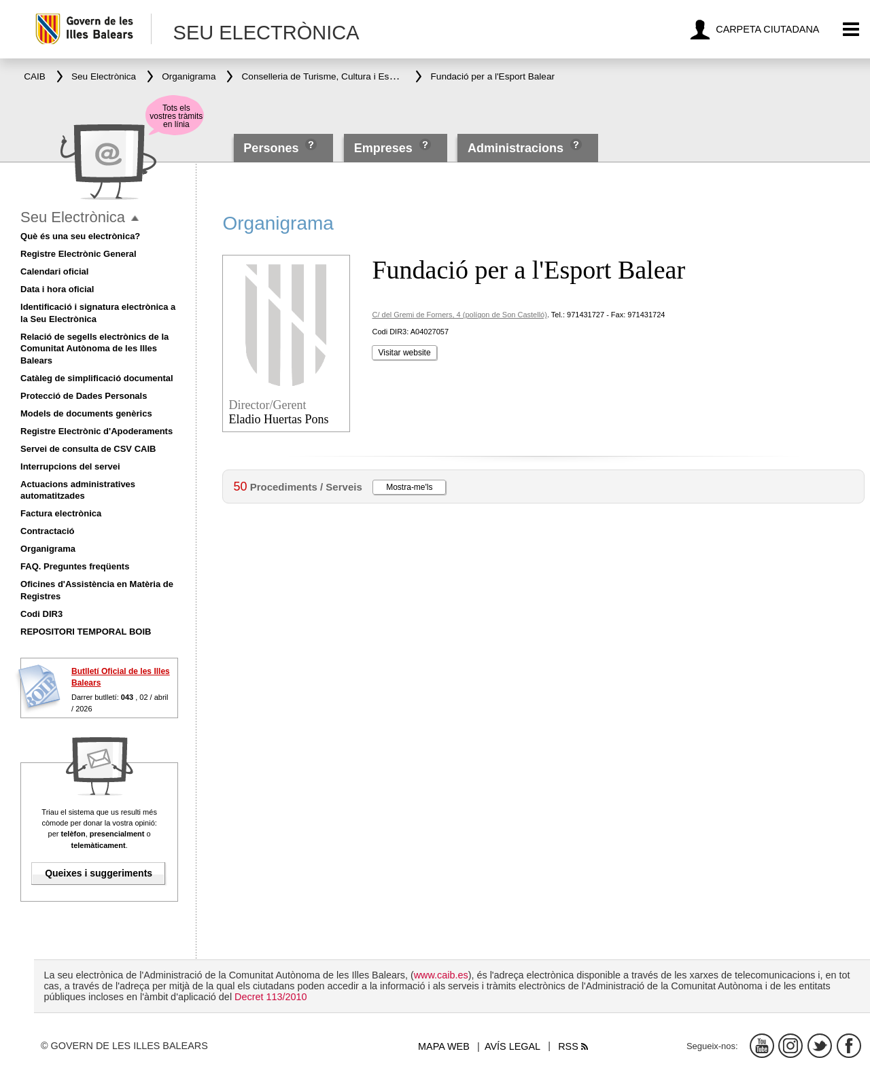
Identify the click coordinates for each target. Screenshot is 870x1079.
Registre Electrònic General (78, 254)
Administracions (515, 148)
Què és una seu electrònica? (80, 236)
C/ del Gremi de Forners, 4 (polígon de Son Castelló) (459, 315)
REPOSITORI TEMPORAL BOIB (85, 631)
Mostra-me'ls (409, 487)
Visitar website (404, 352)
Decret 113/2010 (270, 996)
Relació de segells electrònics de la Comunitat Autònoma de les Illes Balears (94, 349)
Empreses (383, 148)
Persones (272, 148)
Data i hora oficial (57, 289)
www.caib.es (441, 975)
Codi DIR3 (41, 614)
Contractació (47, 531)
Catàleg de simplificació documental (96, 378)
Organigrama (47, 549)
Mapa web (444, 1046)
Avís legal (512, 1046)
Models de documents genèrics (86, 413)
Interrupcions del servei (70, 466)
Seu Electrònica (72, 217)
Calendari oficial (54, 271)
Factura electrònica (60, 513)
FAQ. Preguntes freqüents (74, 566)
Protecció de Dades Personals (83, 396)
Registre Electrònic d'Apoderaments (96, 431)
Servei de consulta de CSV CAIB (88, 449)
